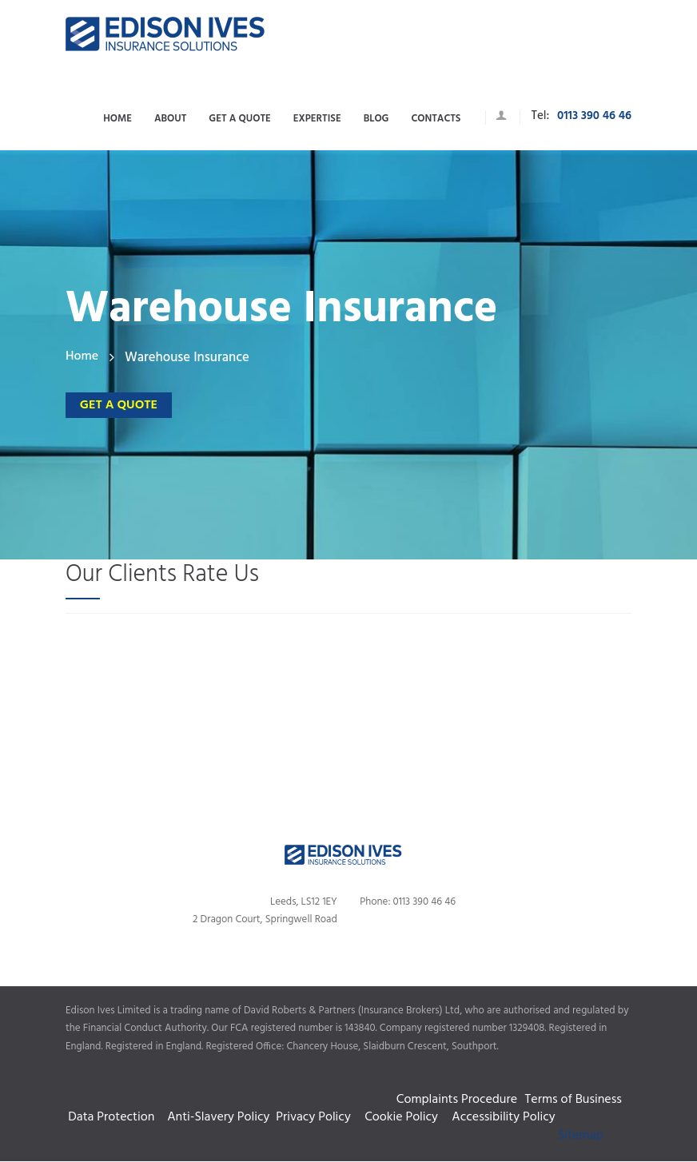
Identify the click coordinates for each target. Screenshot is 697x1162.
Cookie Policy (404, 1117)
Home (82, 358)
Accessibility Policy (503, 1117)
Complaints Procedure (346, 1089)
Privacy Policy (316, 1117)
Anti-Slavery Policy (221, 1117)
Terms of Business (573, 1098)
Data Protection (111, 1117)
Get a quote (110, 402)
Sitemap (580, 1136)
